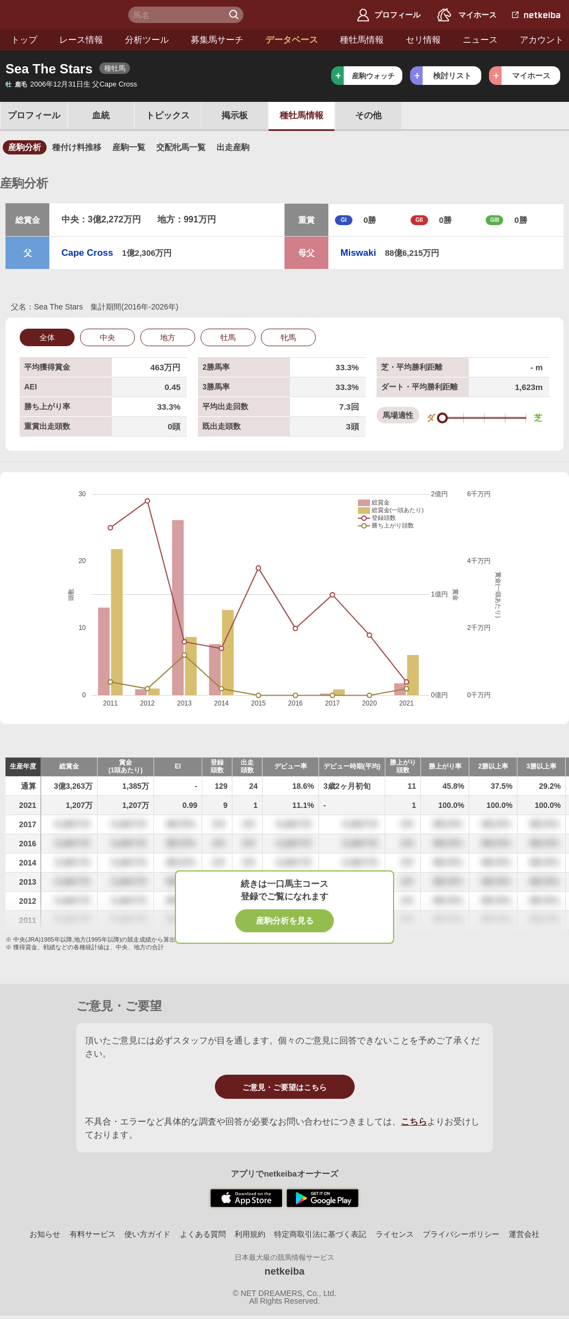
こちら (414, 1121)
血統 (101, 115)
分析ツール (147, 39)
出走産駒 (233, 147)
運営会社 (524, 1234)
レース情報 (81, 39)
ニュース (480, 39)
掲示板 (234, 115)
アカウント (542, 39)
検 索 (235, 15)
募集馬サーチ (217, 39)
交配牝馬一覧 (181, 147)
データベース (291, 39)
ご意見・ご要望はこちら (284, 1087)
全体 (47, 337)
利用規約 (250, 1234)
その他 (368, 115)
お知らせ (45, 1234)
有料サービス (93, 1234)
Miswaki (358, 253)
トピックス (168, 115)
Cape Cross (87, 253)
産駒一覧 (128, 147)
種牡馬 (301, 115)
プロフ (34, 115)
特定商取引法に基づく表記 (320, 1234)
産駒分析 (24, 147)
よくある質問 (203, 1234)
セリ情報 (423, 39)
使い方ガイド (147, 1234)
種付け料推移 (76, 147)
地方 (167, 337)
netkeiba (284, 1271)
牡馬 (228, 337)
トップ (24, 39)
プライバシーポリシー (461, 1234)
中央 (107, 337)
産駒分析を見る (285, 920)
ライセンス (394, 1234)
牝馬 (288, 337)
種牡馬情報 (362, 39)
